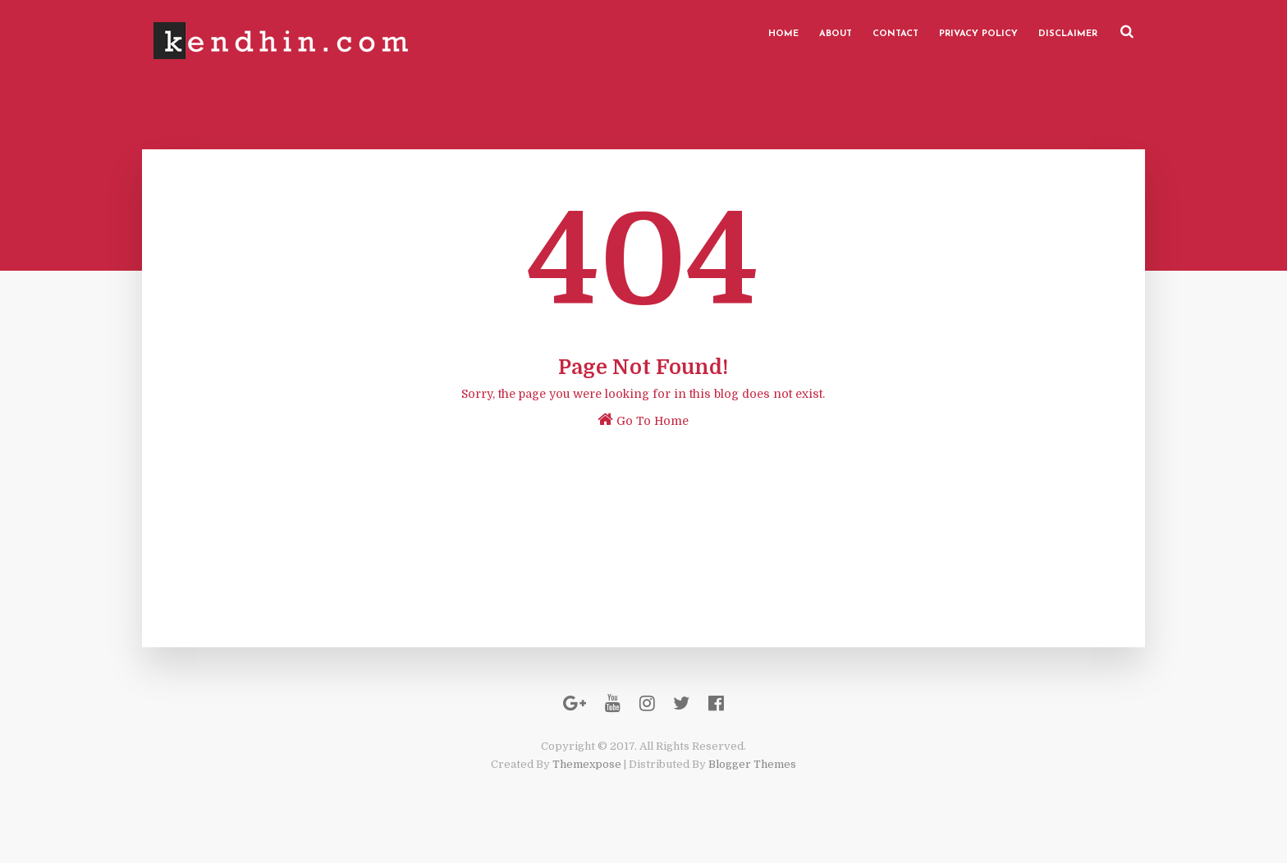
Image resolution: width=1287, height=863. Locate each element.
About (817, 32)
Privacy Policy (960, 32)
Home (765, 32)
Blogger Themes (752, 781)
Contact (877, 32)
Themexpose (586, 781)
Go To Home (643, 421)
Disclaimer (1049, 32)
